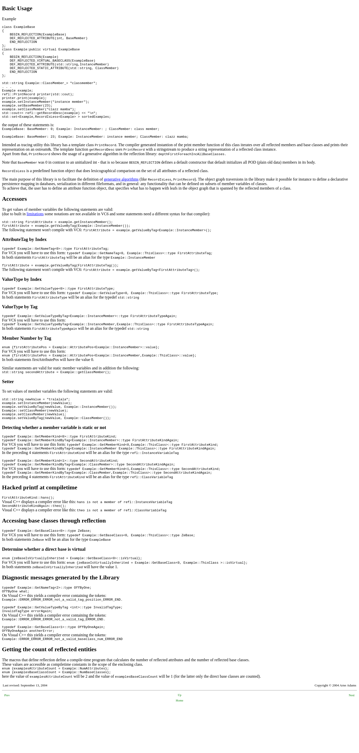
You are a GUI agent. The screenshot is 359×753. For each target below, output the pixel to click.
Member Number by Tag (26, 363)
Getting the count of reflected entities (49, 695)
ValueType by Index (22, 302)
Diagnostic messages (28, 617)
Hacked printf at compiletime (39, 524)
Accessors (14, 219)
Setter (8, 409)
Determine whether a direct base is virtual (44, 588)
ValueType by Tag (19, 330)
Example (9, 19)
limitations (35, 234)
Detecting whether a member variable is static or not (54, 459)
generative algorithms (121, 199)
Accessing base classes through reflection (54, 558)
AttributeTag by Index (24, 261)
